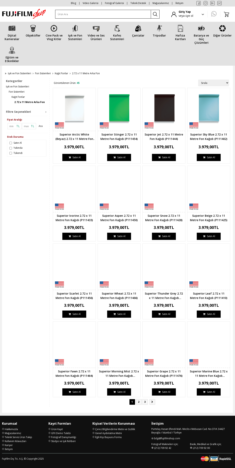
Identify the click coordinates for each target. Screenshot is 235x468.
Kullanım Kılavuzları (15, 441)
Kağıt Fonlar (61, 73)
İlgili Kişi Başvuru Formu (108, 437)
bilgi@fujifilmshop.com (167, 438)
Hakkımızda (11, 429)
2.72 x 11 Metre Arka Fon (29, 102)
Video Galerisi (90, 3)
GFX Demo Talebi (61, 433)
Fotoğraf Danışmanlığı (63, 437)
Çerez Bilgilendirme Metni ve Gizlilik (115, 429)
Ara (41, 126)
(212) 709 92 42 (162, 448)
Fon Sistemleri (43, 73)
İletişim (179, 3)
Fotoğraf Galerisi (114, 3)
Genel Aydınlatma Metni (108, 433)
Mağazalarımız (161, 3)
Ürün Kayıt (57, 429)
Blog (73, 3)
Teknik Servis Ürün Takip (18, 437)
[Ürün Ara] (103, 14)
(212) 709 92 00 (201, 448)
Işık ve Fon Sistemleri (19, 73)
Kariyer (9, 445)
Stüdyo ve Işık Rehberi (63, 441)
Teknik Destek (138, 3)
